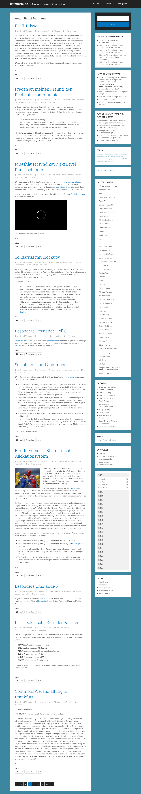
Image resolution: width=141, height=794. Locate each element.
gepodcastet (52, 341)
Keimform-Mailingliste (107, 440)
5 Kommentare (49, 102)
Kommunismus (71, 377)
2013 (100, 539)
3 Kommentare (71, 31)
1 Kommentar (33, 177)
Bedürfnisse (26, 25)
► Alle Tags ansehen (105, 171)
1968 (126, 154)
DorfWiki (102, 453)
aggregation (111, 159)
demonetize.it (104, 404)
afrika (122, 156)
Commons (56, 175)
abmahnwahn (100, 156)
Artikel (17, 346)
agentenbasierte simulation (102, 159)
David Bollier (104, 401)
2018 (100, 519)
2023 (100, 499)
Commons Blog (105, 393)
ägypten (113, 156)
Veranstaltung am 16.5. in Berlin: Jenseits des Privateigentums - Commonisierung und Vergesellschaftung (113, 81)
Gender (17, 102)
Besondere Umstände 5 (36, 586)
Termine (28, 265)
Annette (102, 45)
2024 (100, 495)
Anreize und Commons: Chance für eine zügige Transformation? (112, 122)
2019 (100, 515)
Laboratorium (104, 462)
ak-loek (119, 159)
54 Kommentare (34, 464)
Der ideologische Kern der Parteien (47, 622)
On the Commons (106, 413)
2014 (100, 535)
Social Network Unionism (109, 421)
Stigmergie (73, 488)
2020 (100, 511)
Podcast (42, 599)
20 (47, 784)
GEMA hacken (109, 100)
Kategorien (122, 4)
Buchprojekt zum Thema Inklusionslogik (108, 132)
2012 (100, 543)
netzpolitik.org (104, 410)
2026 (100, 475)
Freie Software (66, 370)
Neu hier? (95, 4)
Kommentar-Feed (106, 591)
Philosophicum (80, 194)
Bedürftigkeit (77, 544)
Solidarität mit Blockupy (37, 257)
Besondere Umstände (107, 387)
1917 (124, 154)
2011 (100, 547)
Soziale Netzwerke (22, 594)
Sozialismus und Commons (40, 364)
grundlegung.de (105, 459)
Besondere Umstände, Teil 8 (41, 330)
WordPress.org (105, 593)
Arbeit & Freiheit (64, 100)
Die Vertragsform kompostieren (109, 41)
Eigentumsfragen (77, 100)
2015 (100, 531)
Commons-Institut (106, 398)
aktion (124, 158)
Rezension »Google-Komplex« (115, 97)
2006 (100, 567)
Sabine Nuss (104, 418)
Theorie (57, 31)
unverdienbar (104, 424)
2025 (100, 491)
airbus (115, 159)
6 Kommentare (40, 630)
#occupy (116, 154)
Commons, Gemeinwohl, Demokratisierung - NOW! (111, 88)
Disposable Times (106, 407)
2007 (100, 563)
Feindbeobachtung (67, 262)
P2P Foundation (105, 415)
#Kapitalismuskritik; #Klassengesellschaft (105, 154)
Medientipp (57, 336)
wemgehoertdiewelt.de (108, 427)
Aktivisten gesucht (108, 161)
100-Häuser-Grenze (63, 187)
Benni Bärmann (26, 31)
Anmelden (103, 585)
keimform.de (37, 3)
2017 (100, 523)
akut (113, 161)
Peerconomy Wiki (106, 465)
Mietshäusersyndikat (71, 182)
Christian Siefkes (105, 55)
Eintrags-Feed (104, 588)
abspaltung (106, 156)
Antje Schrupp (20, 341)
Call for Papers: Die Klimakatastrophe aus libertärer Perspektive (113, 137)
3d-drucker (121, 154)
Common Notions (106, 390)
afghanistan (118, 156)
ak (117, 159)
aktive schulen (100, 161)
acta (111, 156)
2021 (100, 507)
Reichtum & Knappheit (29, 102)
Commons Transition (107, 395)
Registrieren (103, 582)
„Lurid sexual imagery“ (107, 141)
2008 (100, 559)
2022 (100, 503)
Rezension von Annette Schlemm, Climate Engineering (112, 46)
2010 (100, 551)
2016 (100, 527)
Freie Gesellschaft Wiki (107, 456)
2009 (100, 555)
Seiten (108, 4)
